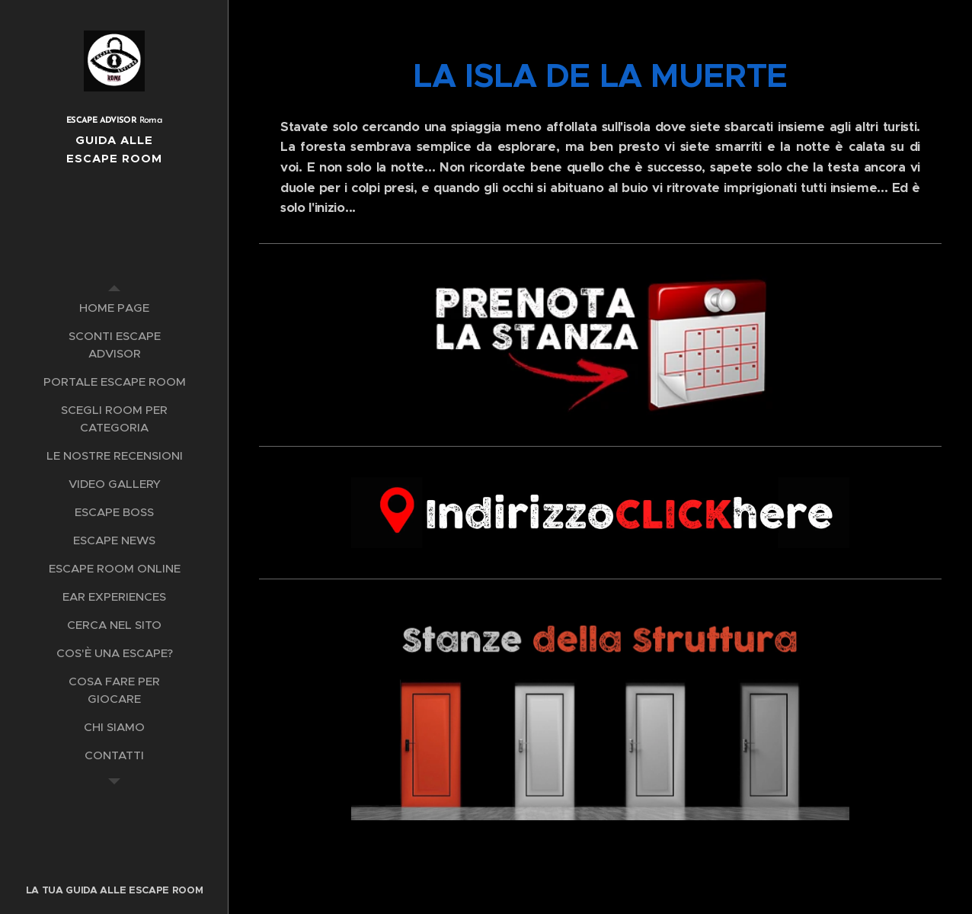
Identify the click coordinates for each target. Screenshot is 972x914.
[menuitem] (114, 307)
